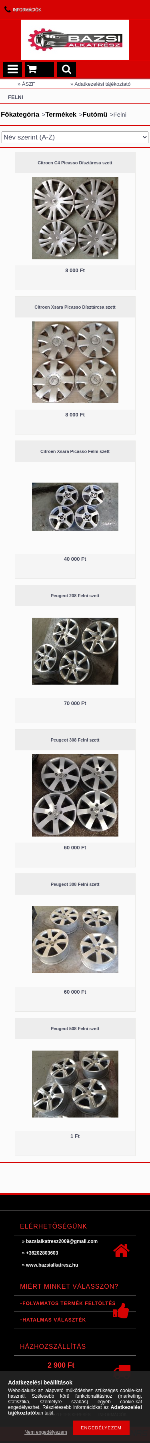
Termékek (60, 114)
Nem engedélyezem (45, 1432)
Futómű (94, 114)
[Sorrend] (75, 137)
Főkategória (20, 114)
